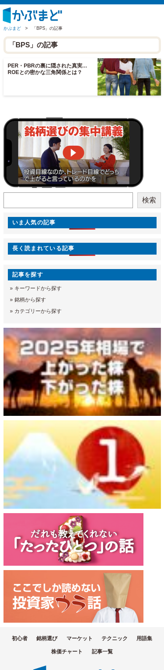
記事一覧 (102, 652)
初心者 (20, 638)
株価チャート (67, 652)
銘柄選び (46, 638)
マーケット (79, 638)
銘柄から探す (30, 300)
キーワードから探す (38, 288)
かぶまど (12, 28)
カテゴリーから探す (38, 311)
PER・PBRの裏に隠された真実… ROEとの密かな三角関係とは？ (50, 69)
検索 (149, 200)
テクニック (114, 638)
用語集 (144, 638)
